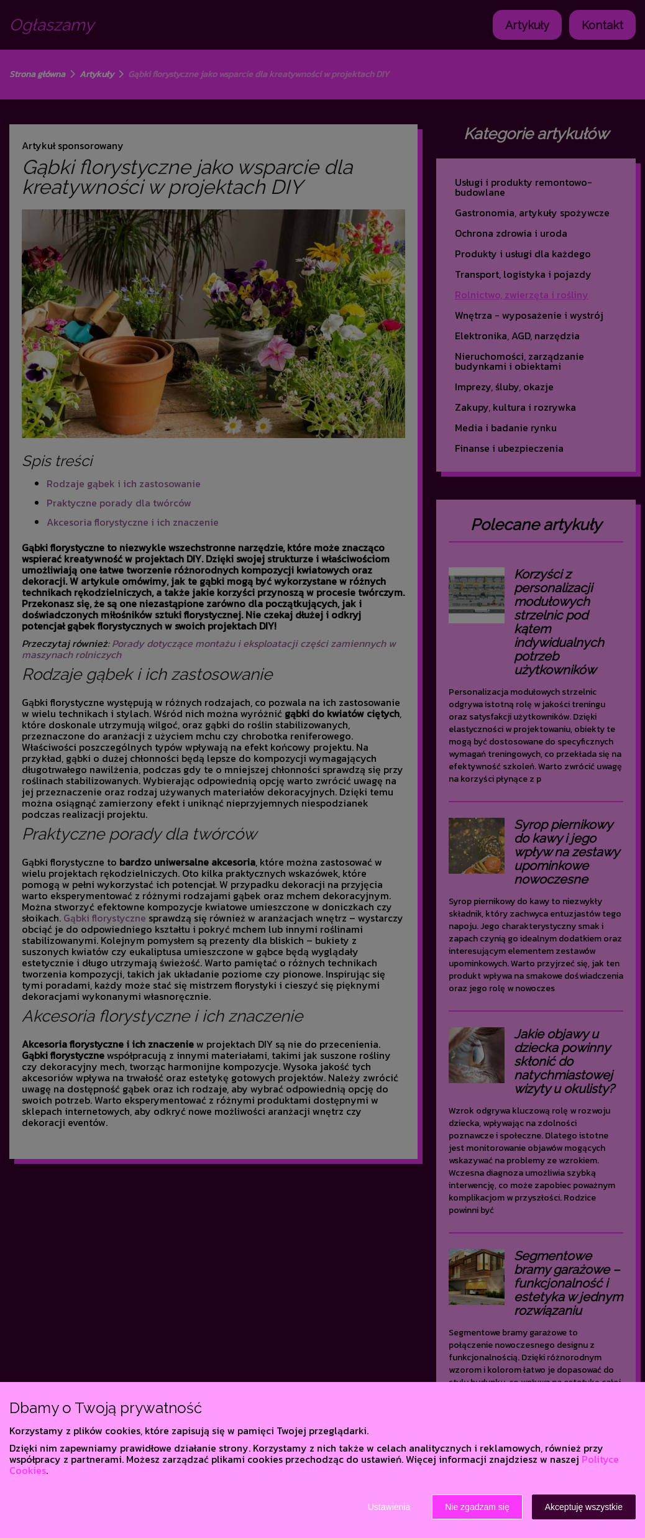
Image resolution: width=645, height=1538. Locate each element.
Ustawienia (389, 1507)
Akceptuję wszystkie (584, 1507)
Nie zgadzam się (477, 1507)
